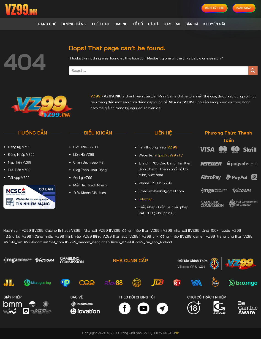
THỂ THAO (100, 24)
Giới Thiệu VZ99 (85, 147)
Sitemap (145, 199)
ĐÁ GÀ (153, 24)
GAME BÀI (172, 24)
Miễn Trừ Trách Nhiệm (90, 185)
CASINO (121, 24)
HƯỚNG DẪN (73, 24)
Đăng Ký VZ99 (19, 147)
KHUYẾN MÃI (214, 24)
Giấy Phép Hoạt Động (90, 170)
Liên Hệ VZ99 (83, 154)
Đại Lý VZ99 (82, 177)
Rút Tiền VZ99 (19, 170)
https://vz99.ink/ (168, 155)
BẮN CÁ (191, 24)
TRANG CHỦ (46, 24)
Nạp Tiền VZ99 (19, 162)
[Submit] (253, 70)
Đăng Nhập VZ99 (21, 154)
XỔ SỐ (138, 24)
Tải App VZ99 (19, 177)
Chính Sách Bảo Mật (89, 162)
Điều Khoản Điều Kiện (89, 193)
